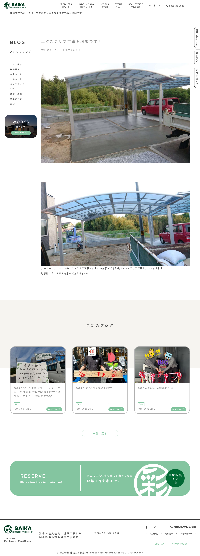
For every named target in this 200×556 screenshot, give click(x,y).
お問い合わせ (186, 533)
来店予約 (154, 533)
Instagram (197, 37)
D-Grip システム (134, 552)
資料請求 (169, 533)
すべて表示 (16, 64)
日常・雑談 (16, 93)
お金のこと (16, 74)
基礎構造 (15, 69)
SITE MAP (159, 544)
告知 (12, 103)
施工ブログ (16, 98)
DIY (12, 89)
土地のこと (16, 79)
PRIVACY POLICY (179, 544)
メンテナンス (17, 84)
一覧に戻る (100, 433)
